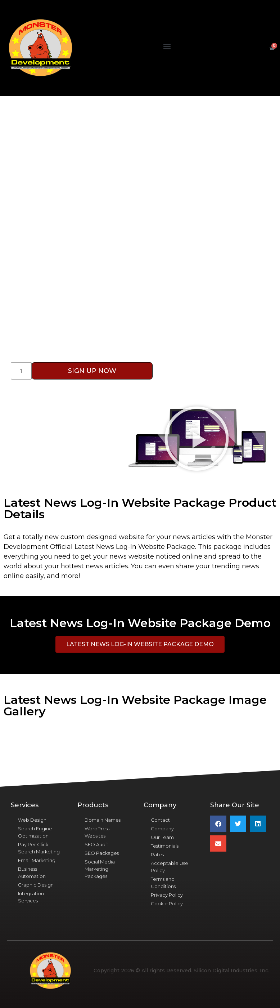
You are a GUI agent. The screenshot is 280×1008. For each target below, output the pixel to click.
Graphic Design (36, 885)
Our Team (162, 837)
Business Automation (32, 872)
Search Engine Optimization (35, 832)
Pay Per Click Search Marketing (39, 848)
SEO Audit (96, 844)
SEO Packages (102, 853)
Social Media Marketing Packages (100, 869)
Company (162, 828)
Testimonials (165, 846)
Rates (157, 854)
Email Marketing (36, 860)
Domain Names (103, 820)
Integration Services (31, 897)
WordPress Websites (97, 832)
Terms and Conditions (163, 882)
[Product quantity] (21, 370)
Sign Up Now (92, 371)
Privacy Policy (167, 895)
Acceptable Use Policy (169, 866)
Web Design (32, 820)
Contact (160, 820)
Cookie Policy (167, 903)
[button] (167, 46)
